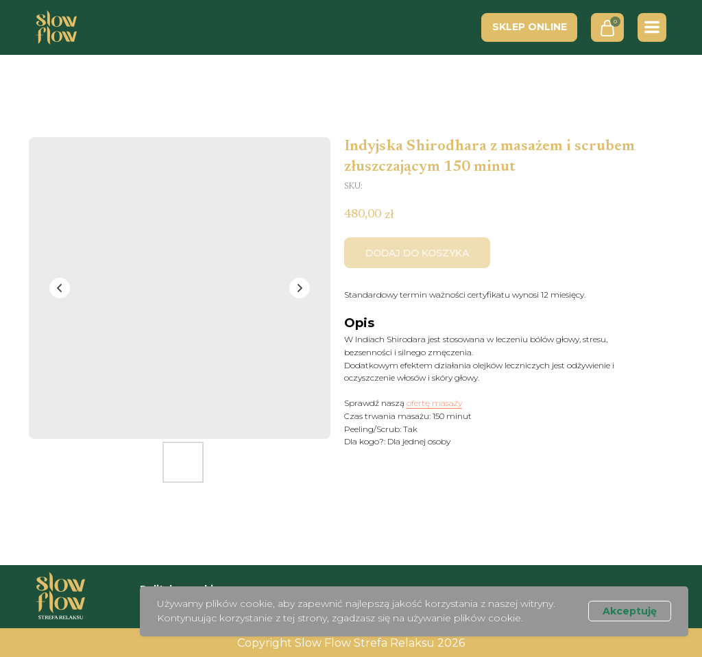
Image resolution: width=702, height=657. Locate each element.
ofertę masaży (434, 403)
